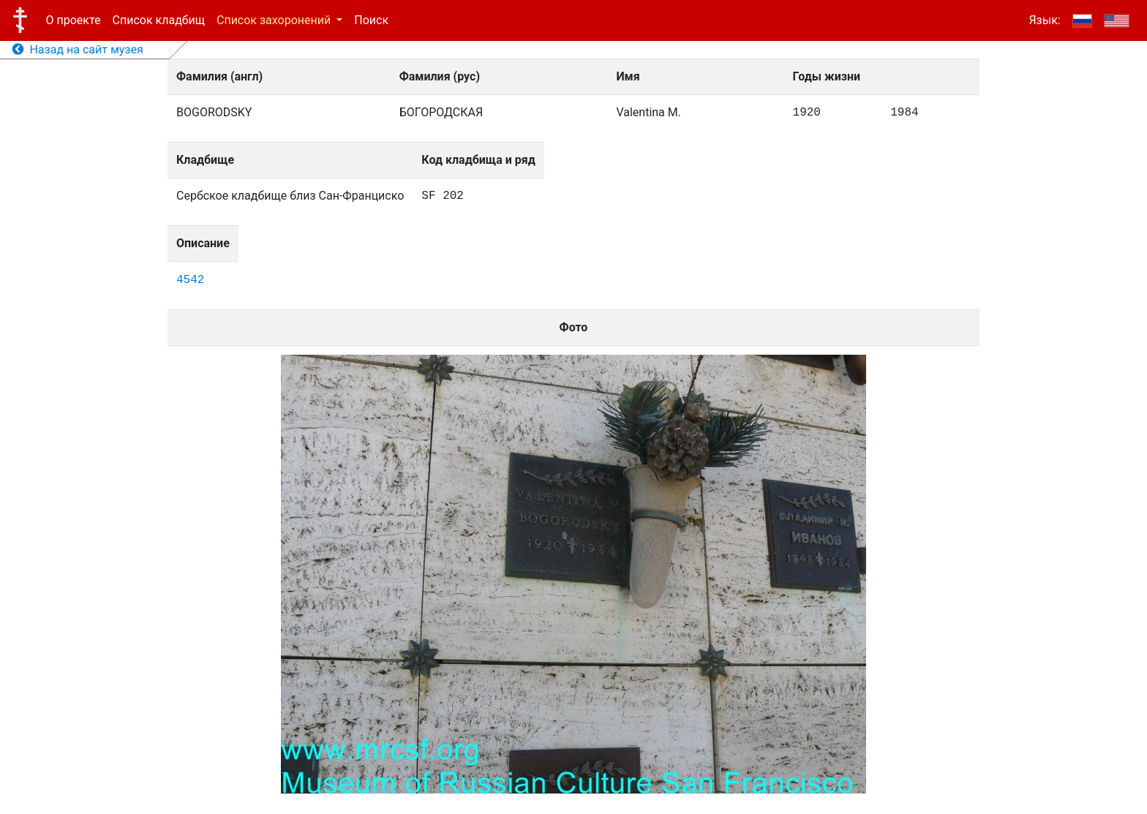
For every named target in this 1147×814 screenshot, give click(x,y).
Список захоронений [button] (275, 20)
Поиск (371, 20)
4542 (190, 280)
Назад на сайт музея (77, 49)
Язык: (1044, 20)
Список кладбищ (159, 20)
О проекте (73, 20)
